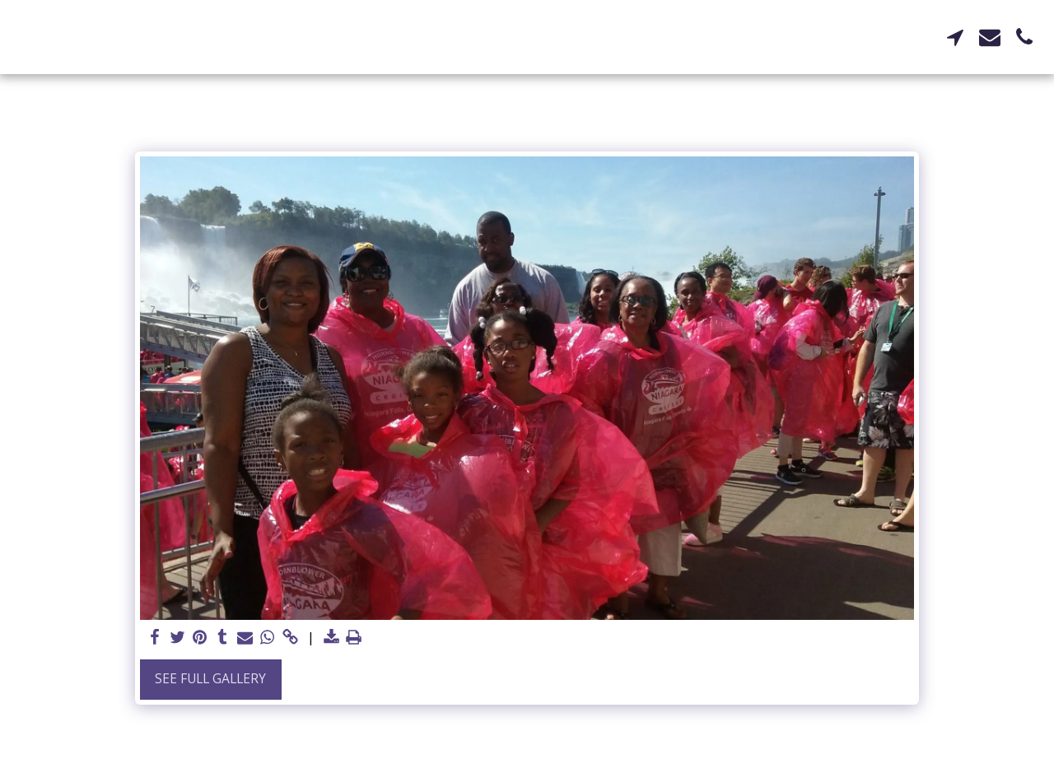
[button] (955, 37)
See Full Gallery (210, 678)
